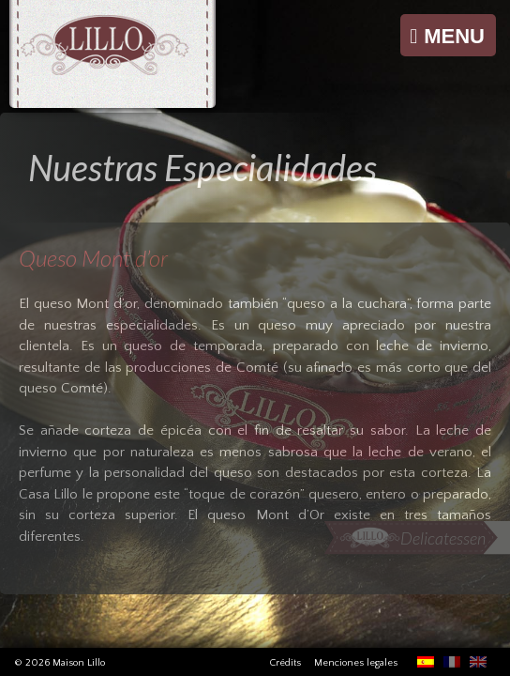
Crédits (285, 662)
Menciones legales (356, 662)
